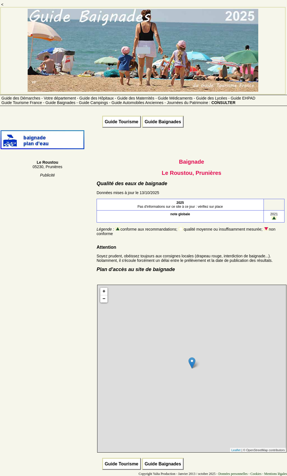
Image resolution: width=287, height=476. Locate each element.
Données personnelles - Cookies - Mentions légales (252, 474)
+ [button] (104, 291)
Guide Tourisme (121, 121)
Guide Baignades (163, 121)
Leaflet (236, 450)
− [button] (104, 299)
